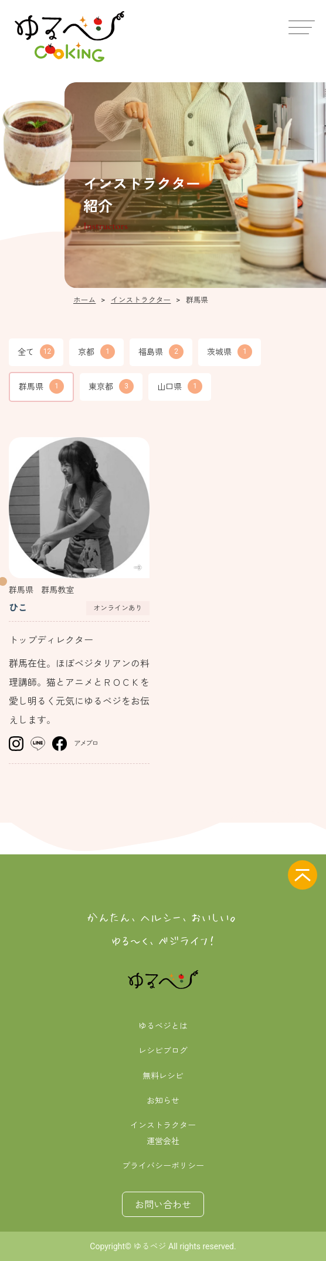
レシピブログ (163, 1050)
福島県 (161, 351)
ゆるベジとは (163, 1026)
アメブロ (85, 743)
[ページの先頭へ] (302, 875)
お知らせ (163, 1100)
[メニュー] (299, 26)
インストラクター (163, 1125)
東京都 (111, 386)
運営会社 (163, 1141)
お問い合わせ (163, 1204)
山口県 (179, 386)
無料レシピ (163, 1076)
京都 (96, 351)
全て (36, 351)
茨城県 (229, 351)
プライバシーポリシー (163, 1166)
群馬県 (41, 386)
